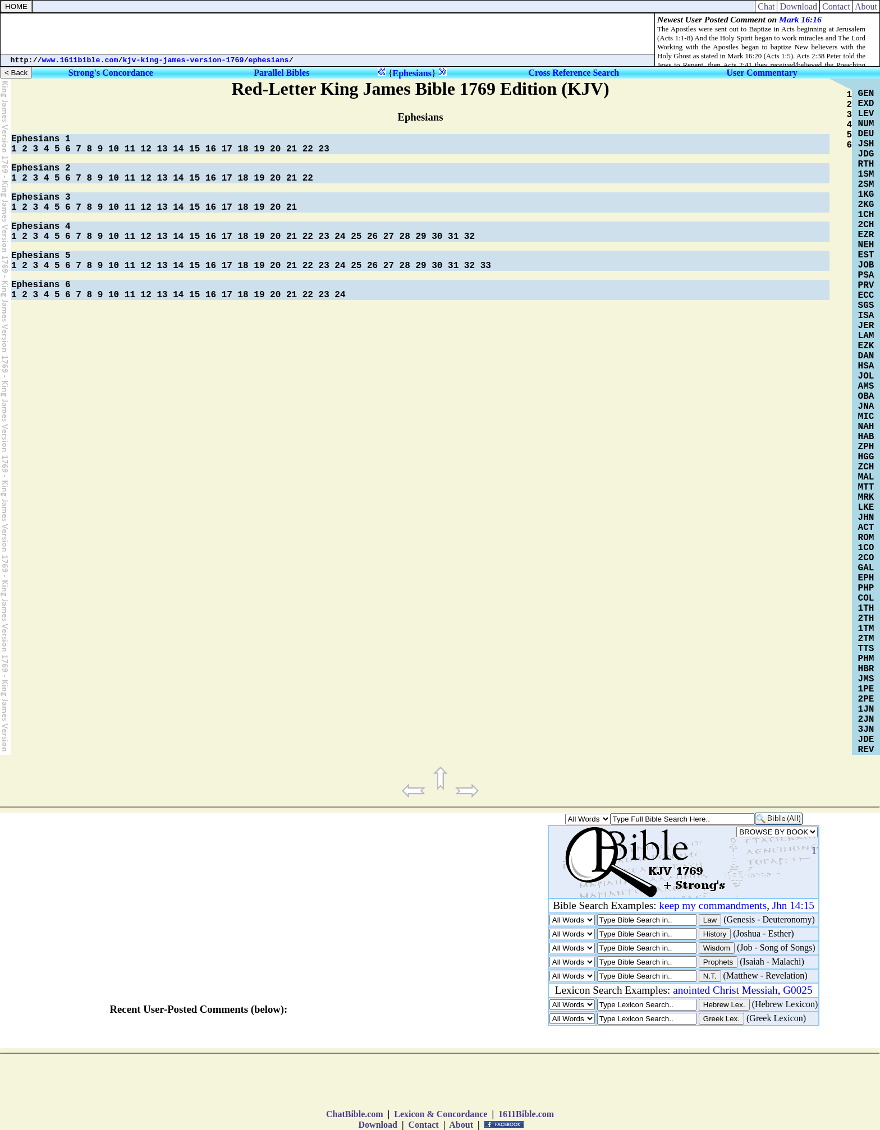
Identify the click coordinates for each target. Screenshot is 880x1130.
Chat (766, 6)
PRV (866, 285)
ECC (866, 295)
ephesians (269, 60)
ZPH (866, 447)
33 (485, 266)
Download (798, 6)
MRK (866, 497)
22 (307, 149)
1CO (866, 548)
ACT (866, 528)
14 (178, 149)
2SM (866, 184)
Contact (836, 6)
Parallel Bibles (281, 72)
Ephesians (412, 73)
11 (130, 149)
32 (469, 237)
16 (210, 149)
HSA (866, 366)
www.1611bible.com (80, 60)
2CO (866, 558)
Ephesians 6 (41, 285)
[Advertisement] (327, 33)
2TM (866, 639)
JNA (866, 407)
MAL (866, 477)
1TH (866, 608)
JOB (866, 265)
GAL (866, 568)
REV (866, 750)
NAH (866, 427)
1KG (866, 195)
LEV (866, 114)
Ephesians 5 (41, 256)
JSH (866, 144)
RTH (866, 164)
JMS (866, 679)
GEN (866, 94)
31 (453, 237)
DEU (866, 134)
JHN (866, 518)
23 (324, 149)
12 (146, 149)
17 (227, 149)
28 (405, 237)
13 (162, 149)
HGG (866, 457)
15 (194, 149)
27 (388, 237)
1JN (866, 709)
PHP (866, 588)
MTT (866, 487)
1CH (866, 215)
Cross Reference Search (573, 72)
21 (291, 149)
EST (866, 255)
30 (437, 237)
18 (242, 149)
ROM (866, 538)
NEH (866, 245)
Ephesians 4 (41, 227)
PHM (866, 659)
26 (372, 237)
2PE (866, 699)
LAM (866, 336)
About (866, 6)
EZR (866, 235)
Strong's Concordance (110, 72)
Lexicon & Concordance (440, 1114)
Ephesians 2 (41, 168)
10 (113, 149)
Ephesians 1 (41, 139)
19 (259, 149)
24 (339, 237)
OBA (866, 396)
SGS (866, 306)
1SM (866, 174)
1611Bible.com (526, 1114)
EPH (866, 578)
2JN (866, 719)
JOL (866, 376)
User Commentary (761, 72)
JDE (866, 740)
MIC (866, 417)
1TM (866, 629)
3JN (866, 730)
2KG (866, 205)
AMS (866, 386)
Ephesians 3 (41, 197)
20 (275, 149)
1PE (866, 689)
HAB (866, 437)
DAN (866, 356)
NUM (866, 124)
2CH (866, 225)
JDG (866, 154)
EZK (866, 346)
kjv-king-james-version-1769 (183, 60)
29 (420, 237)
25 (356, 237)
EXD (866, 104)
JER (866, 326)
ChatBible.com (355, 1114)
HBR (866, 669)
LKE (866, 507)
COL (866, 598)
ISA (866, 316)
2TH (866, 619)
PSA (866, 275)
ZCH (866, 467)
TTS (866, 649)
